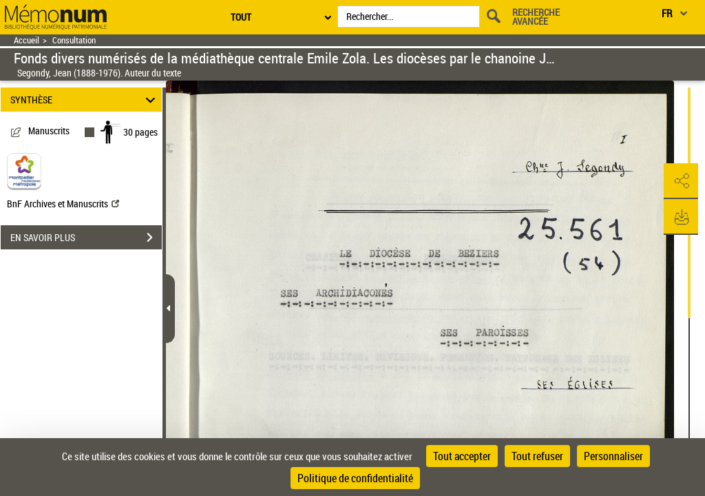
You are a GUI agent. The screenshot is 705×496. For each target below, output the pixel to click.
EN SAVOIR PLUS (86, 237)
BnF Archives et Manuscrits (63, 203)
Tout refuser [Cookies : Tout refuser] (537, 456)
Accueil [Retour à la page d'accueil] (26, 40)
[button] (681, 181)
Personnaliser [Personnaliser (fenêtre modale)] (613, 456)
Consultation (74, 40)
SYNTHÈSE (85, 99)
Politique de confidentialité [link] (355, 478)
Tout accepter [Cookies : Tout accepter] (462, 456)
